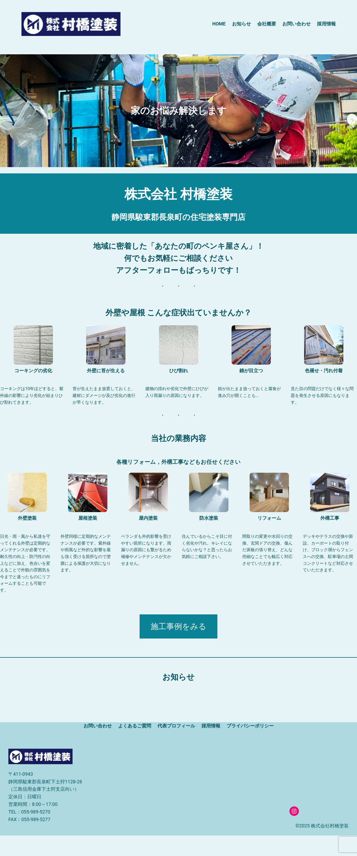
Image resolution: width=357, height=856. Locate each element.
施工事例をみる (178, 626)
